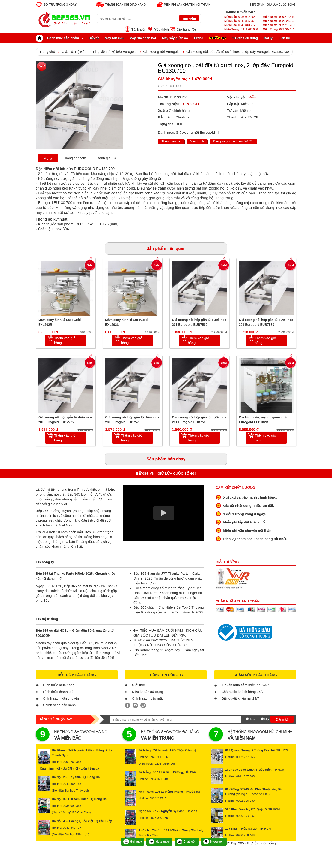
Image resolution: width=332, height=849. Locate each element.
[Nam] (247, 718)
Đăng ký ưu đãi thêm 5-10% (233, 141)
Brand (198, 38)
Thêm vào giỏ (171, 141)
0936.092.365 (239, 16)
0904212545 (158, 798)
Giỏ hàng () (186, 29)
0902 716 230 (245, 800)
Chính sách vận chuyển (61, 698)
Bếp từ (94, 38)
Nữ (266, 719)
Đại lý (268, 38)
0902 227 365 (245, 757)
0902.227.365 (279, 21)
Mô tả (48, 158)
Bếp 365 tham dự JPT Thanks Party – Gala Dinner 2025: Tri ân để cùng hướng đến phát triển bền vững (167, 578)
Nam (254, 719)
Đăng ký (282, 719)
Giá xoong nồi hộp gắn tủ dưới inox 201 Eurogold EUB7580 (266, 322)
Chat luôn (186, 841)
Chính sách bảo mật (147, 698)
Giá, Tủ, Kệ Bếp (74, 52)
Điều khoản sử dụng (147, 692)
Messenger (159, 841)
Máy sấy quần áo (175, 38)
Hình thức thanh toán (59, 692)
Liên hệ (284, 38)
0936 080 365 (159, 817)
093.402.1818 (279, 29)
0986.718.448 (279, 16)
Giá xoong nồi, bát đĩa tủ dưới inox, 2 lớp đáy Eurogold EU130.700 (237, 52)
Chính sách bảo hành (59, 705)
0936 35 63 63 (245, 816)
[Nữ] (262, 718)
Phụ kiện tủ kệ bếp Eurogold (114, 52)
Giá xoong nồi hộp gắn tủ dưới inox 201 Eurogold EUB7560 (199, 419)
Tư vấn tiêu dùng (245, 38)
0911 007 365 (245, 776)
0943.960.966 (241, 29)
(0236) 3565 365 (164, 763)
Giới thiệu (139, 685)
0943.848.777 (239, 25)
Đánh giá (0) (106, 158)
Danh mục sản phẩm (58, 38)
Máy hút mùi (114, 38)
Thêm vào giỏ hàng (64, 340)
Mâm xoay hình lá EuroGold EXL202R (59, 322)
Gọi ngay (132, 841)
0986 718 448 (245, 835)
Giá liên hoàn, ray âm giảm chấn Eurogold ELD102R (263, 419)
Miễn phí (254, 97)
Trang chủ (47, 52)
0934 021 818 (159, 779)
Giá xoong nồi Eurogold (161, 52)
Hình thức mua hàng (58, 685)
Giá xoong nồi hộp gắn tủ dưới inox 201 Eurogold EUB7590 (199, 322)
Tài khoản (139, 29)
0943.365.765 (239, 21)
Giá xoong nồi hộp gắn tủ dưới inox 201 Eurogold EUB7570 (132, 419)
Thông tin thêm (74, 158)
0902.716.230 (279, 25)
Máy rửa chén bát (143, 38)
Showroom (213, 841)
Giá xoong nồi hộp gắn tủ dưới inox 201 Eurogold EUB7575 (65, 419)
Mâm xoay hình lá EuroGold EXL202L (126, 322)
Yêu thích (161, 29)
